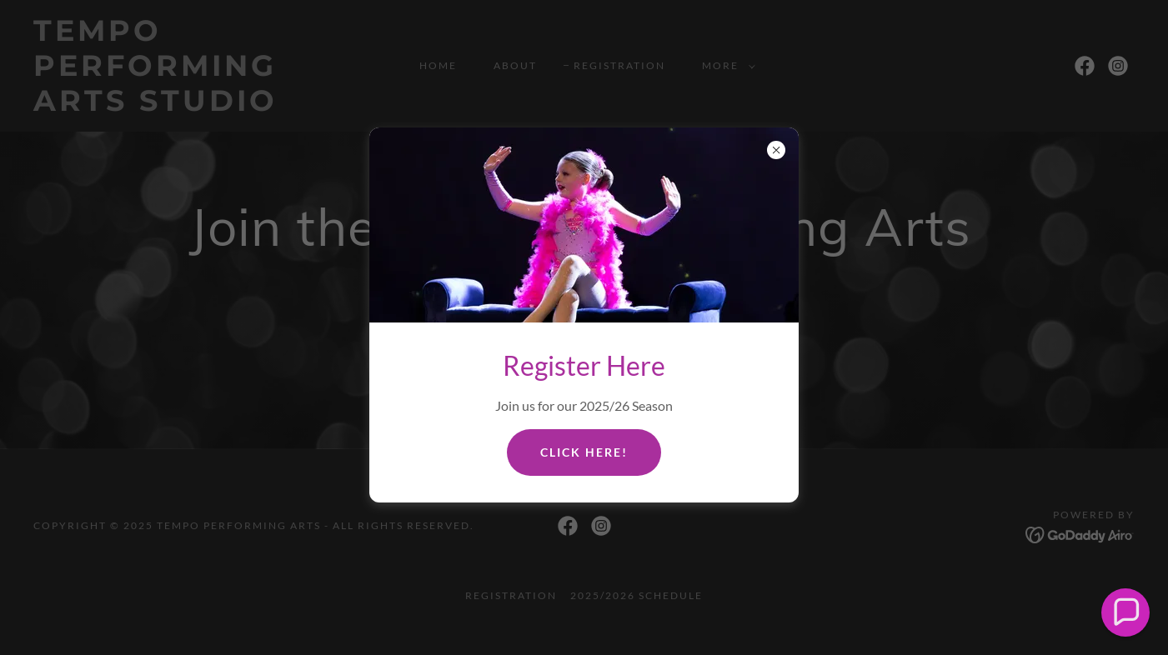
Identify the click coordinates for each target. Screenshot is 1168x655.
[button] (1125, 613)
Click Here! (584, 452)
